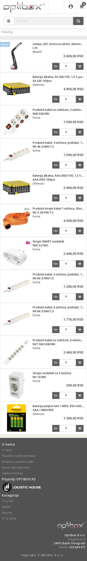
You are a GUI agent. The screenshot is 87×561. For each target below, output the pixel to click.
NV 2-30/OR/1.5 (43, 212)
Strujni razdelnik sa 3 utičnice (52, 373)
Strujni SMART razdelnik (48, 241)
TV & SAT (7, 501)
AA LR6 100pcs (42, 81)
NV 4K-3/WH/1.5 (43, 147)
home (36, 118)
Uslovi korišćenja (12, 473)
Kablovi (6, 507)
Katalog (7, 32)
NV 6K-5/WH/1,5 (43, 311)
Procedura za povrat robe (17, 462)
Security (7, 513)
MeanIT (37, 52)
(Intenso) (38, 85)
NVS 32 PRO (40, 245)
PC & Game (9, 518)
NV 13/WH (39, 377)
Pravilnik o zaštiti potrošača (18, 456)
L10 (35, 48)
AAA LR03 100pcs (44, 180)
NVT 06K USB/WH (44, 344)
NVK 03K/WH (41, 114)
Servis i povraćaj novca (16, 467)
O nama (7, 450)
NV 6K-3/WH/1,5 (43, 278)
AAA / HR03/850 (43, 410)
